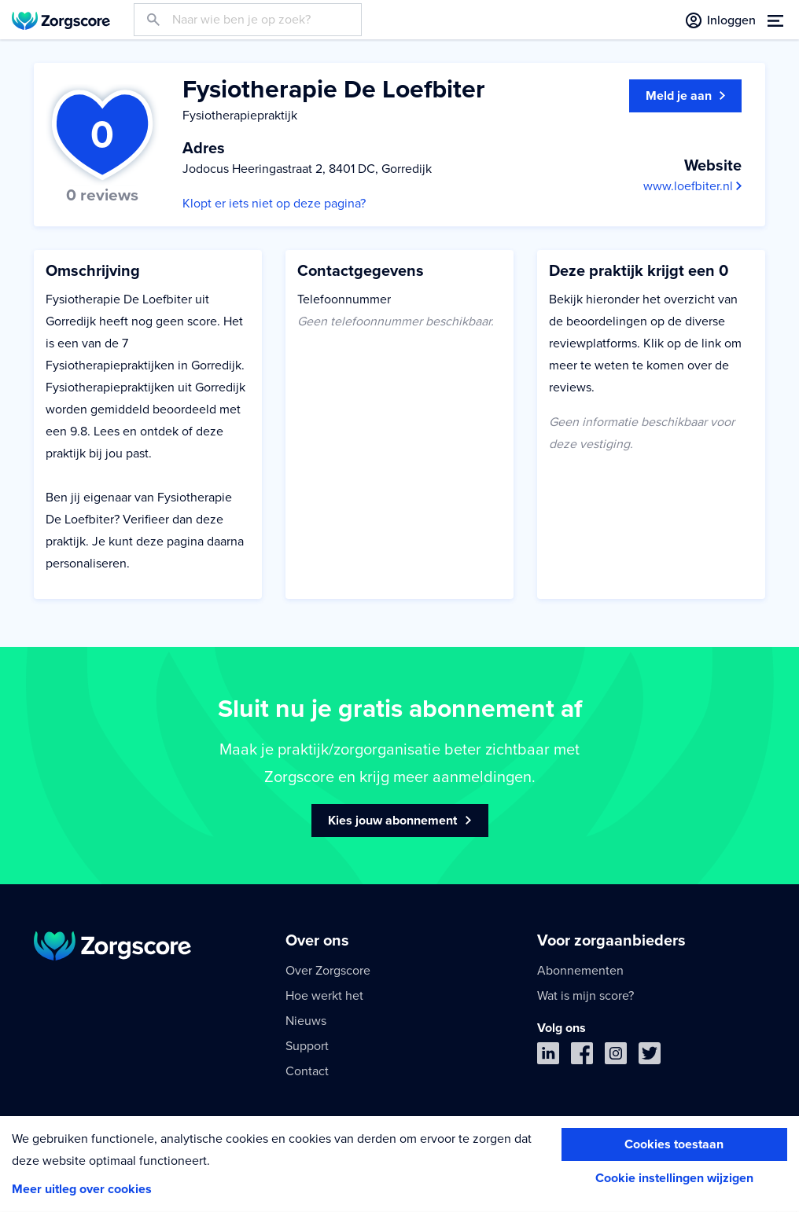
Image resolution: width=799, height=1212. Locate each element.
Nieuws (305, 1021)
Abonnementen (580, 971)
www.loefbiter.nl (692, 186)
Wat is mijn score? (585, 996)
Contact (307, 1071)
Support (307, 1046)
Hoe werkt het (324, 996)
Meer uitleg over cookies (82, 1189)
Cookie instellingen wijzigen (674, 1178)
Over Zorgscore (327, 971)
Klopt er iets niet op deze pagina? (274, 203)
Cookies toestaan (674, 1144)
